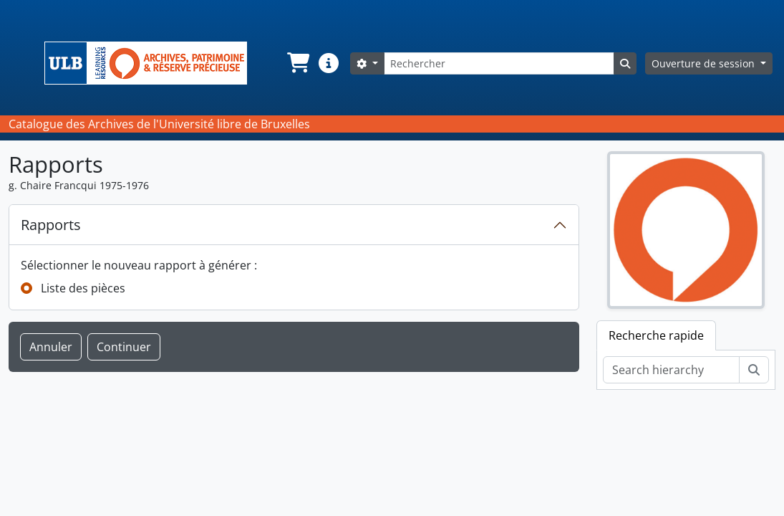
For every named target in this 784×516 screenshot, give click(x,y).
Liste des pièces (83, 288)
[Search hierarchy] (671, 369)
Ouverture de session (705, 63)
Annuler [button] (50, 347)
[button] (297, 63)
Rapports (51, 224)
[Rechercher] (499, 63)
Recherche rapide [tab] (656, 335)
